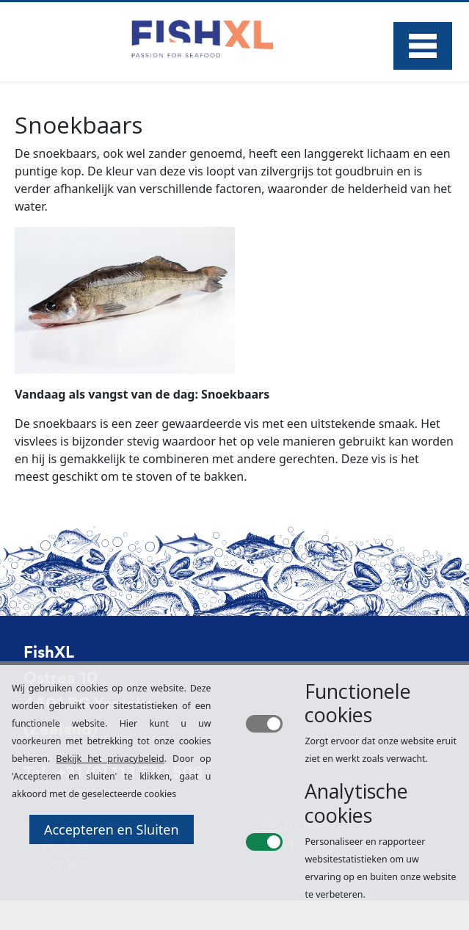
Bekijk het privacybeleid (110, 758)
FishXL (48, 654)
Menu (422, 46)
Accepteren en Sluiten (111, 829)
